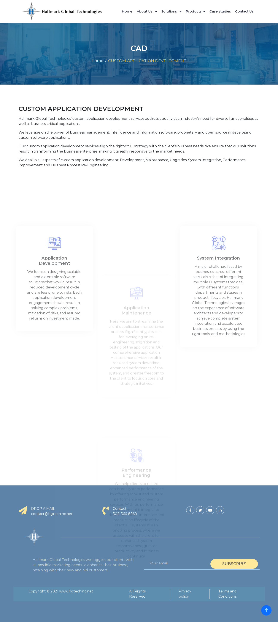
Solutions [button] (169, 11)
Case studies (220, 11)
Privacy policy (185, 593)
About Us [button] (145, 11)
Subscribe (234, 563)
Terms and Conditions (227, 593)
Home (127, 11)
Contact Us (244, 11)
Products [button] (194, 11)
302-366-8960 (125, 514)
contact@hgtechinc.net (52, 514)
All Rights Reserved (137, 593)
